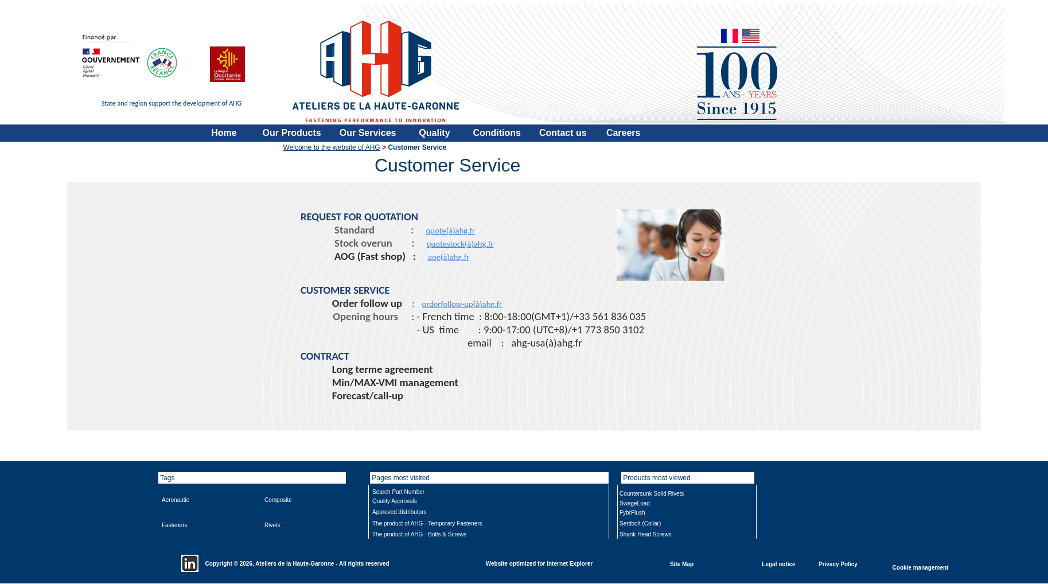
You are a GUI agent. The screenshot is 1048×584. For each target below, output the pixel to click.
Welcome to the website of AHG (331, 147)
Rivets (272, 525)
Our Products (292, 133)
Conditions (497, 133)
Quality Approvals (394, 501)
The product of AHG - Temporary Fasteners (427, 523)
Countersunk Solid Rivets (652, 493)
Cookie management (921, 567)
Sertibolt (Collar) (640, 523)
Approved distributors (399, 512)
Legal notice (778, 563)
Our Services (368, 133)
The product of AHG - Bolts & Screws (419, 534)
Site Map (682, 563)
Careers (623, 133)
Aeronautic (175, 500)
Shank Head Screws (646, 534)
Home (223, 133)
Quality (434, 133)
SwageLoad (635, 503)
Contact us (563, 133)
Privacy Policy (838, 563)
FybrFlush (632, 512)
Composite (278, 500)
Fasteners (174, 525)
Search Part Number (398, 492)
